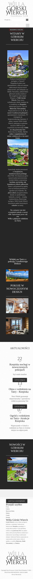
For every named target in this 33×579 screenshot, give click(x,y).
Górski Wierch (16, 558)
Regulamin (24, 572)
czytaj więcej (20, 380)
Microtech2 (18, 574)
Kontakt (8, 517)
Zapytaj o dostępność (16, 501)
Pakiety (8, 513)
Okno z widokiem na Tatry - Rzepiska (20, 390)
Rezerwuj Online (10, 511)
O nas (7, 507)
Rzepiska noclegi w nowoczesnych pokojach (20, 367)
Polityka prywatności (12, 572)
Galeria (8, 509)
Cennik (8, 515)
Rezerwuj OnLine (16, 29)
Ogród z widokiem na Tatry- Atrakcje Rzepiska (20, 418)
